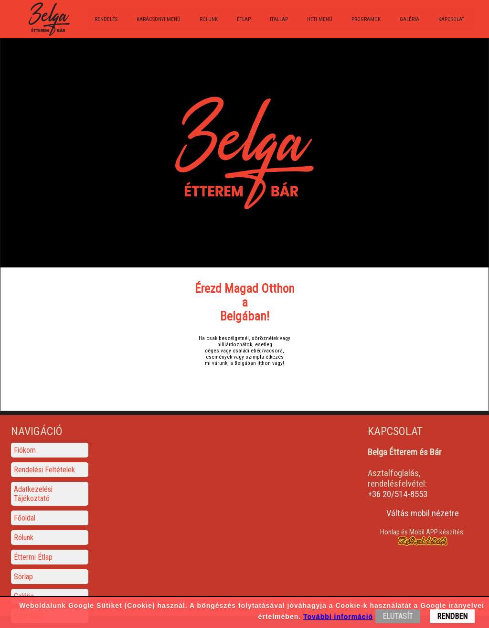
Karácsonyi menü (159, 19)
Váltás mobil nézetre (422, 513)
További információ (338, 616)
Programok (366, 19)
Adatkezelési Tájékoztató (33, 494)
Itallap (279, 19)
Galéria (409, 19)
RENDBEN (452, 616)
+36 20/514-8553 (397, 494)
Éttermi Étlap (33, 557)
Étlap (244, 19)
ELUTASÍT (398, 616)
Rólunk (209, 19)
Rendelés (106, 19)
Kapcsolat (451, 19)
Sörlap (23, 576)
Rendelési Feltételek (44, 469)
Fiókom (25, 450)
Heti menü (319, 19)
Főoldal (24, 517)
